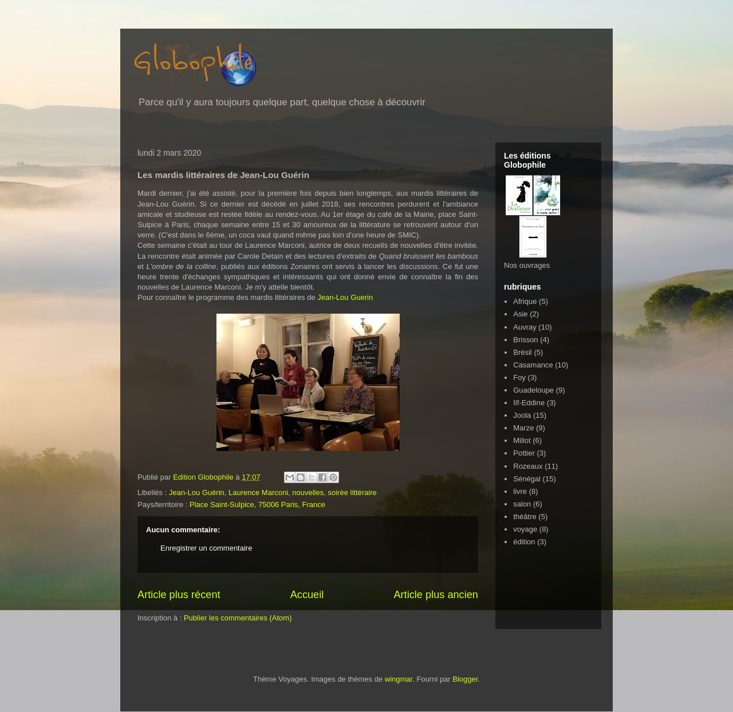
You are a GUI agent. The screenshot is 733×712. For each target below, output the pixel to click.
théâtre (524, 516)
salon (522, 504)
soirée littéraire (352, 492)
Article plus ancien (435, 594)
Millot (521, 440)
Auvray (524, 327)
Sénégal (527, 478)
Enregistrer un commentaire (206, 548)
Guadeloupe (533, 390)
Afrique (525, 301)
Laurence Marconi (258, 492)
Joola (522, 415)
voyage (525, 529)
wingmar (398, 679)
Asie (520, 314)
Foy (519, 377)
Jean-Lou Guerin (345, 297)
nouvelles (308, 492)
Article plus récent (178, 594)
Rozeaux (527, 466)
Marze (523, 428)
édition (524, 541)
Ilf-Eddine (529, 402)
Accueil (307, 594)
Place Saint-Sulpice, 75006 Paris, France (257, 504)
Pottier (524, 453)
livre (520, 491)
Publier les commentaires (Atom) (238, 618)
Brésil (522, 352)
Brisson (525, 339)
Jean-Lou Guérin (196, 492)
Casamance (533, 365)
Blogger (465, 679)
